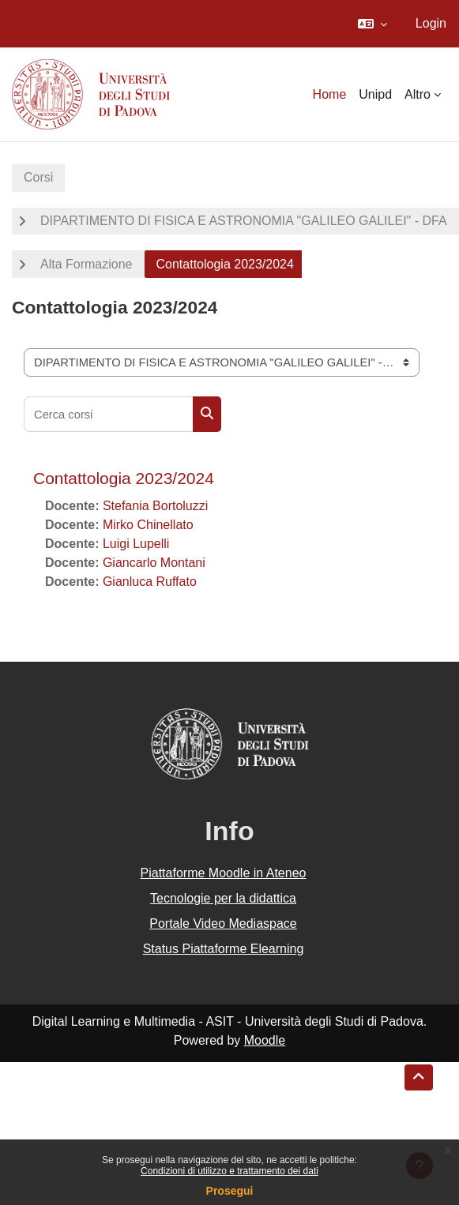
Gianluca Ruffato (150, 581)
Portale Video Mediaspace (223, 923)
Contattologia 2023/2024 (123, 478)
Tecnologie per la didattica (223, 898)
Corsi (38, 177)
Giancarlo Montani (154, 562)
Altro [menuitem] (417, 94)
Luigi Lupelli (136, 543)
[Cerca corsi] (109, 414)
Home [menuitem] (330, 94)
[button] (372, 23)
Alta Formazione (86, 264)
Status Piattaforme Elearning (223, 948)
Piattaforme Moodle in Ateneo (224, 873)
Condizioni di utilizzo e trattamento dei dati (229, 1171)
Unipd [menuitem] (375, 94)
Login (431, 23)
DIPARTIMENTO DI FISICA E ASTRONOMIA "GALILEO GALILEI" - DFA (243, 220)
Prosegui (230, 1190)
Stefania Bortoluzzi (155, 505)
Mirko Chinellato (148, 524)
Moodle (264, 1040)
